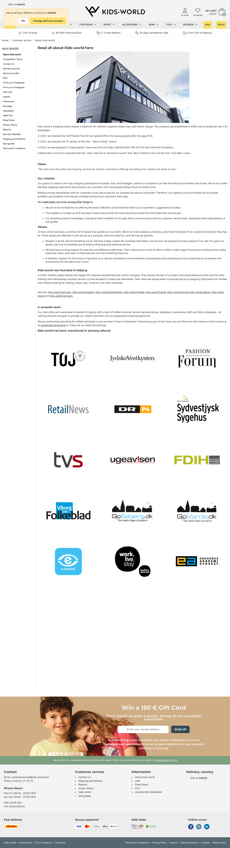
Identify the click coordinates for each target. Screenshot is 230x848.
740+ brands (27, 32)
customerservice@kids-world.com (30, 777)
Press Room (9, 120)
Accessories (132, 24)
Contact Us (8, 64)
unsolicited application (53, 325)
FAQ (5, 78)
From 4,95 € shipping (197, 32)
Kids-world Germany (61, 296)
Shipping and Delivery (14, 139)
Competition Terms (12, 59)
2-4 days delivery (108, 33)
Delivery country (11, 68)
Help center (84, 792)
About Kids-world (45, 40)
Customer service (21, 40)
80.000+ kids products (67, 32)
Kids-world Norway (178, 292)
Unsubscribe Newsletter (148, 792)
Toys (171, 24)
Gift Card (7, 92)
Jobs (137, 781)
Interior (190, 24)
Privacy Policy (10, 125)
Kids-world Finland (133, 292)
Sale (207, 24)
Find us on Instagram (14, 87)
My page (7, 106)
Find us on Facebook (13, 82)
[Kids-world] (115, 12)
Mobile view (219, 842)
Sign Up (180, 729)
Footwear (88, 24)
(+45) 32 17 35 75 (22, 781)
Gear (154, 24)
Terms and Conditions (14, 148)
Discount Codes (11, 73)
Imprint (6, 97)
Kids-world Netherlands (108, 292)
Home (5, 40)
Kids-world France (156, 292)
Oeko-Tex (7, 115)
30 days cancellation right (151, 33)
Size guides (8, 143)
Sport (109, 24)
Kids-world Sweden (83, 292)
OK (23, 20)
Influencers (8, 101)
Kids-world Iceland (199, 292)
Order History (86, 788)
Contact (10, 772)
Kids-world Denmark (59, 292)
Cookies (205, 842)
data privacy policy (166, 760)
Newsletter (8, 111)
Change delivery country (48, 20)
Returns (7, 129)
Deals (221, 24)
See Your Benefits (12, 134)
